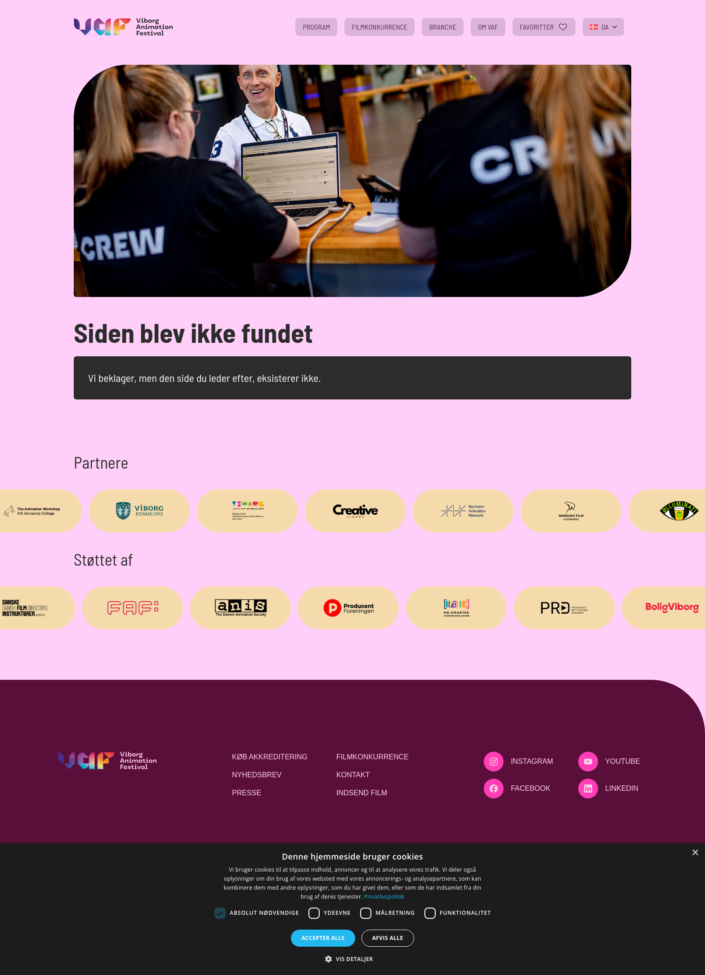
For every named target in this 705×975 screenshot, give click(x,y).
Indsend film (361, 793)
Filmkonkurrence (372, 757)
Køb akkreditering (270, 757)
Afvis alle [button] (387, 938)
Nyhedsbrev (256, 775)
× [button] (695, 853)
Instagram (532, 761)
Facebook (530, 788)
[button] (352, 958)
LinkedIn (621, 788)
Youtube (622, 761)
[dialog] (352, 909)
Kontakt (353, 775)
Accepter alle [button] (322, 938)
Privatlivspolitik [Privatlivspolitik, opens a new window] (384, 896)
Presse (246, 793)
